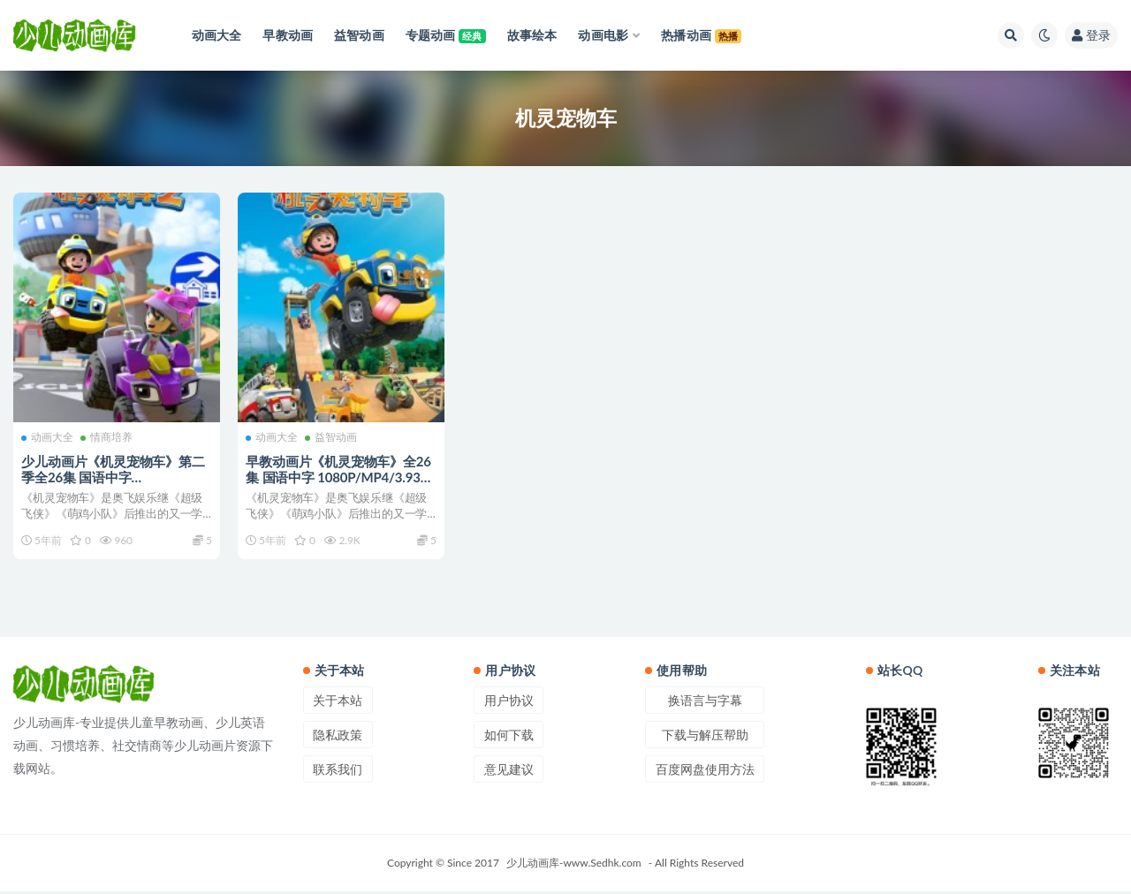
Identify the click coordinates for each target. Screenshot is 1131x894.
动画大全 (48, 437)
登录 (1091, 34)
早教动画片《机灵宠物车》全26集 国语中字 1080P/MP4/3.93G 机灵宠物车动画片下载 (339, 476)
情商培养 (107, 437)
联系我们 (337, 771)
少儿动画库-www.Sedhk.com (573, 865)
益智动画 (332, 437)
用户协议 (509, 702)
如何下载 (509, 737)
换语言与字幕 (705, 702)
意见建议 (509, 771)
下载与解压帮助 (705, 737)
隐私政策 (337, 737)
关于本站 (337, 702)
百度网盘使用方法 (705, 771)
